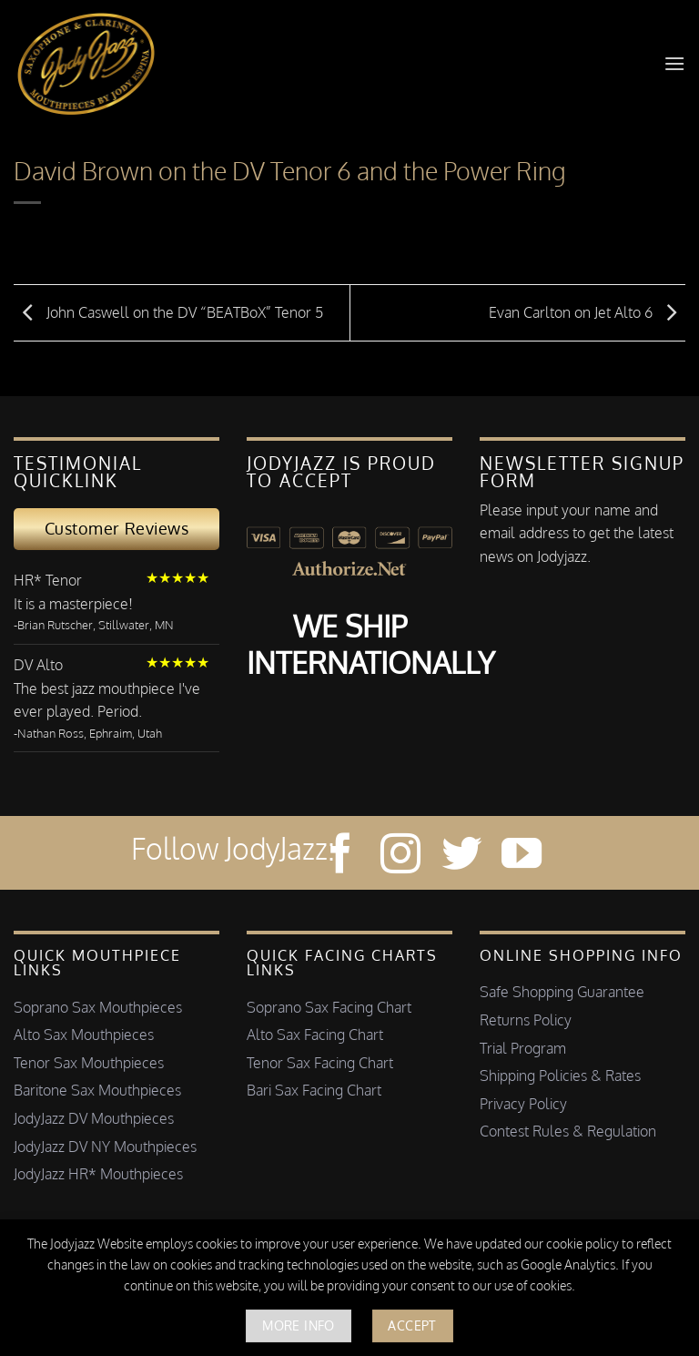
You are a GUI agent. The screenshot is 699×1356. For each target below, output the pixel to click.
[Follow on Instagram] (400, 856)
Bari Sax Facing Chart (314, 1090)
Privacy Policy (523, 1104)
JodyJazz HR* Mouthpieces (98, 1174)
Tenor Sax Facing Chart (320, 1063)
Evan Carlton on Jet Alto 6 (587, 311)
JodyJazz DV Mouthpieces (94, 1118)
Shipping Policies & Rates (560, 1075)
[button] (674, 63)
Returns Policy (526, 1020)
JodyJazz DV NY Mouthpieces (105, 1146)
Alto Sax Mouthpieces (84, 1034)
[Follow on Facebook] (340, 856)
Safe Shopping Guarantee (562, 992)
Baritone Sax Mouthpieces (97, 1090)
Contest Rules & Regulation (568, 1131)
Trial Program (523, 1048)
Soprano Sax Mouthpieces (98, 1007)
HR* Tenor (48, 580)
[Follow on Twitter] (461, 856)
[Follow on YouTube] (521, 856)
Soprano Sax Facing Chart (329, 1007)
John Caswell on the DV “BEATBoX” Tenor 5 (168, 311)
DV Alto (38, 665)
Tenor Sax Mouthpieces (89, 1063)
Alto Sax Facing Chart (315, 1034)
